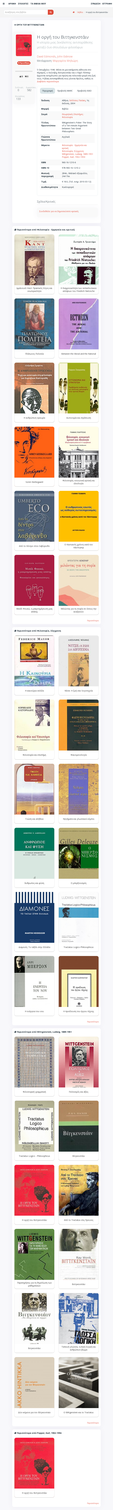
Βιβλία (80, 12)
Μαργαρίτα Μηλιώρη (65, 60)
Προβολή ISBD (84, 90)
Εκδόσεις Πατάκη (77, 100)
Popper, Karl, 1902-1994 (73, 157)
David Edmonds (46, 56)
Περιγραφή (47, 90)
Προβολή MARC (65, 90)
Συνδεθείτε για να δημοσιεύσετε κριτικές (59, 211)
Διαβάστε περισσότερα (48, 81)
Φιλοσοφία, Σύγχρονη (73, 151)
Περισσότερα (93, 620)
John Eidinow (65, 56)
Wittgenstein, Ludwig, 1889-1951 (77, 154)
